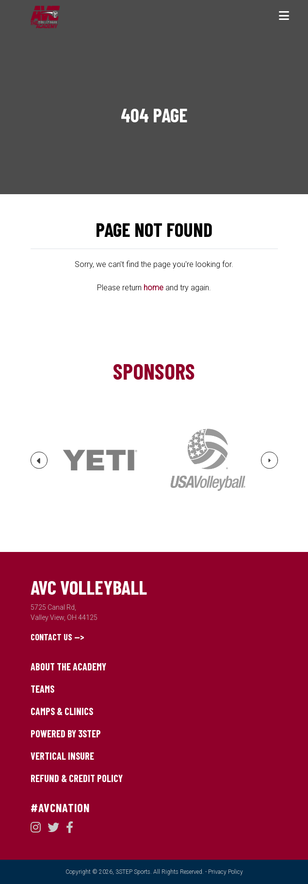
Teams (42, 689)
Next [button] (269, 463)
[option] (100, 460)
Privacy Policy (225, 871)
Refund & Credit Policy (77, 778)
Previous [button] (39, 464)
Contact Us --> (57, 637)
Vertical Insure (62, 756)
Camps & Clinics (62, 711)
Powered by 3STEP (66, 733)
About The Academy (68, 666)
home (153, 287)
